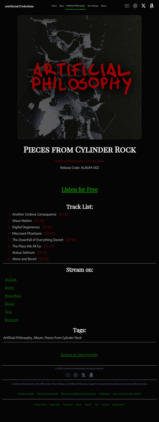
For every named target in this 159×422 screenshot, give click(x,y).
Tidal (8, 311)
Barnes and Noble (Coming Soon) (78, 393)
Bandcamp (11, 319)
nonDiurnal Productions (19, 6)
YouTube (11, 279)
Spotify (9, 287)
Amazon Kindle (26, 393)
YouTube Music (118, 404)
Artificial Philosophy (75, 5)
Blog (61, 6)
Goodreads (104, 393)
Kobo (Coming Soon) (47, 393)
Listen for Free (79, 188)
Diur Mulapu (93, 6)
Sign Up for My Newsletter (127, 393)
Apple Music (13, 295)
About (103, 6)
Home (54, 6)
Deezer (9, 303)
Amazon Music (40, 404)
